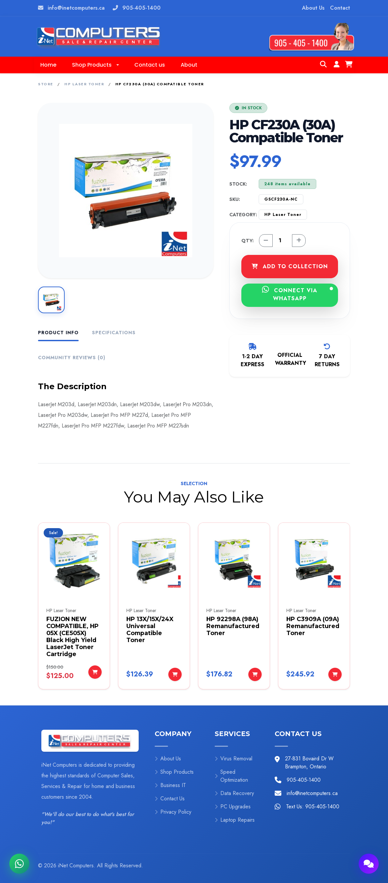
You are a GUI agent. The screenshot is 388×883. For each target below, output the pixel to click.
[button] (95, 65)
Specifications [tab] (114, 332)
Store (45, 84)
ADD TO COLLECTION (290, 266)
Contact (340, 8)
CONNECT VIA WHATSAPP (297, 294)
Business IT (170, 785)
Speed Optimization (231, 776)
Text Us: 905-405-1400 (312, 806)
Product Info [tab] (58, 332)
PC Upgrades (233, 806)
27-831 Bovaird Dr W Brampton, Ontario (309, 762)
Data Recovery (234, 793)
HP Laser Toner (84, 84)
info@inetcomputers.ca (76, 8)
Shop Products (174, 772)
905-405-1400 (141, 8)
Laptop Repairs (235, 820)
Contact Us (170, 798)
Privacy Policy (173, 812)
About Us (313, 8)
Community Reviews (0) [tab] (71, 357)
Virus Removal (233, 758)
